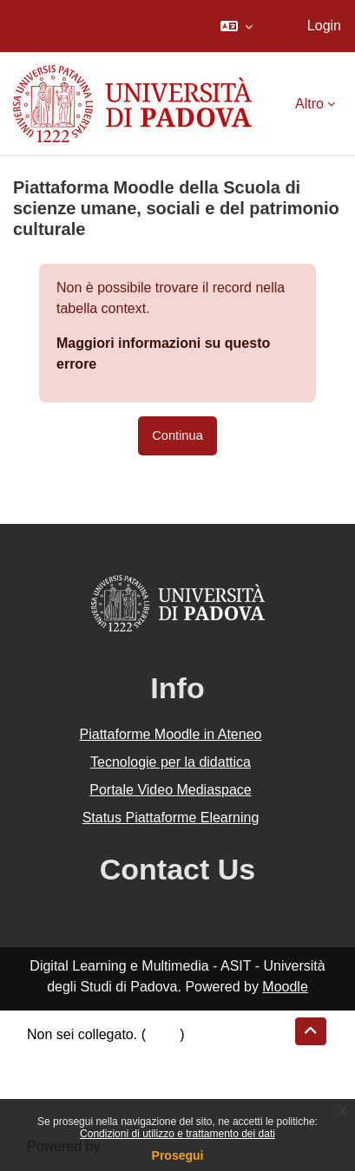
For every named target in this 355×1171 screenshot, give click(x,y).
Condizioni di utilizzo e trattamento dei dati (177, 1134)
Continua (177, 435)
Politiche (53, 1076)
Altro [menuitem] (309, 103)
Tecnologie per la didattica (170, 762)
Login (324, 25)
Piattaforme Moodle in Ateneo (171, 734)
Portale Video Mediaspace (170, 789)
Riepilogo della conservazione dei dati (143, 1055)
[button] (236, 26)
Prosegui (178, 1155)
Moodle (284, 986)
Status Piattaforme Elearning (171, 817)
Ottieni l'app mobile (86, 1096)
